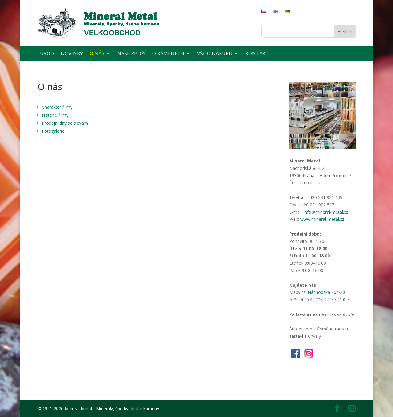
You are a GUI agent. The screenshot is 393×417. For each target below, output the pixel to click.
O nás (97, 53)
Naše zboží (131, 53)
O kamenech (168, 53)
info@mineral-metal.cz (326, 212)
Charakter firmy (57, 107)
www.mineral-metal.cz (322, 219)
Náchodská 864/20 (326, 292)
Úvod (47, 53)
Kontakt (257, 53)
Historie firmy (55, 115)
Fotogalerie (53, 131)
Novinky (72, 53)
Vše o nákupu (214, 53)
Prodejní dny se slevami (65, 123)
